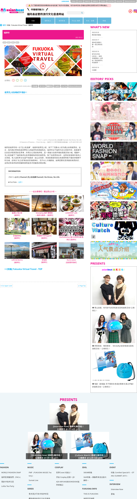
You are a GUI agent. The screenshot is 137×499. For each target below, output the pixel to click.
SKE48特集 (68, 474)
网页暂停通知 (96, 35)
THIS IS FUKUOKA (71, 493)
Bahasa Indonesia (130, 1)
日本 (4, 42)
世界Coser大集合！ (50, 474)
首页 (4, 25)
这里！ (20, 182)
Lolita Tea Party (7, 486)
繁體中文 (95, 1)
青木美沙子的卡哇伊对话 (32, 492)
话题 (33, 21)
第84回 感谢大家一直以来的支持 (97, 44)
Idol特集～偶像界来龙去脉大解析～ (75, 480)
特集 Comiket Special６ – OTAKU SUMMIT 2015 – (96, 477)
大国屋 (94, 70)
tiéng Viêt (119, 1)
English (103, 1)
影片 (17, 42)
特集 (103, 21)
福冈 (8, 42)
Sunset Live (27, 481)
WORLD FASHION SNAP (11, 472)
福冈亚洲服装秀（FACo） (11, 477)
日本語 (73, 1)
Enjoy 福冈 (75, 21)
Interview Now (90, 488)
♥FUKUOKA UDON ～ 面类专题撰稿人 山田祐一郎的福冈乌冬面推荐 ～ (97, 58)
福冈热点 (47, 21)
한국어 (80, 1)
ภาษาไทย (111, 1)
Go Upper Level (7, 286)
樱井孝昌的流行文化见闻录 (33, 497)
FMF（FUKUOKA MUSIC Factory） (33, 475)
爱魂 (86, 493)
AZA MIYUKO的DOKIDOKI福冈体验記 (54, 484)
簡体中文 (87, 1)
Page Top (83, 286)
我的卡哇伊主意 (7, 481)
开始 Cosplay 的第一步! (52, 478)
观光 (13, 42)
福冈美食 (61, 21)
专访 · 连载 (90, 21)
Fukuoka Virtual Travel (19, 25)
